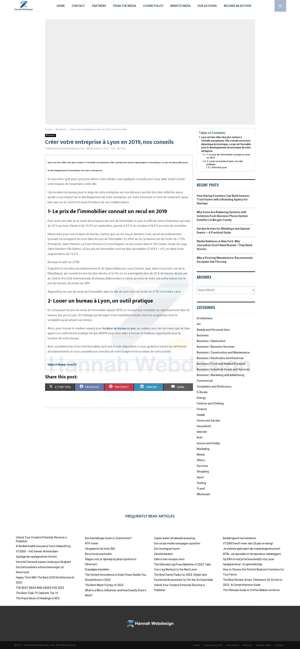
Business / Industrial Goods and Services (223, 369)
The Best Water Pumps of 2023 (104, 585)
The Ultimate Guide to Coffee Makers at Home (251, 590)
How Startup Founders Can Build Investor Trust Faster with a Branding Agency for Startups (223, 199)
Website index (180, 5)
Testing (201, 483)
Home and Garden (208, 420)
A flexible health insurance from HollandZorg (43, 546)
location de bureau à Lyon (119, 328)
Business (50, 135)
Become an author (237, 5)
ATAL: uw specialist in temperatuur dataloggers (252, 553)
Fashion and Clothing (210, 403)
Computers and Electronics (214, 386)
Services (202, 465)
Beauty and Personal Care (213, 329)
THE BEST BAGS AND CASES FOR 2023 (40, 587)
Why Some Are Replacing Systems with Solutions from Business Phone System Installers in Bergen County (222, 216)
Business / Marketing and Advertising (220, 375)
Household (204, 426)
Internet (201, 431)
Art (198, 324)
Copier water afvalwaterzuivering (174, 538)
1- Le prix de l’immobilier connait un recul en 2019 (228, 156)
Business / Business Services (215, 346)
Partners (99, 5)
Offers (201, 460)
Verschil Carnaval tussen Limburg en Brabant (43, 561)
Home (61, 5)
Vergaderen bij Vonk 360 (100, 548)
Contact (78, 5)
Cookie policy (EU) (213, 645)
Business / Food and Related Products (221, 363)
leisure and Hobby (208, 443)
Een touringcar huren (167, 548)
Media (201, 454)
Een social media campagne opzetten (177, 543)
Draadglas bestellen (97, 569)
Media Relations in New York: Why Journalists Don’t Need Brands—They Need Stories (224, 245)
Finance (202, 409)
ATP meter (91, 543)
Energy (201, 397)
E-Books (202, 392)
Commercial (205, 380)
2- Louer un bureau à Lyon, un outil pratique (225, 163)
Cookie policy (153, 5)
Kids (200, 437)
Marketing (203, 448)
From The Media (124, 5)
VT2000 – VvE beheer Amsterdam (37, 551)
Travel (201, 488)
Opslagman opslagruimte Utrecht (36, 556)
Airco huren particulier (98, 553)
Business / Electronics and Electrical (220, 358)
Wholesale (203, 494)
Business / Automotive (211, 341)
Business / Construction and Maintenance (223, 352)
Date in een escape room (169, 559)
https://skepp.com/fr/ (62, 364)
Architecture (205, 318)
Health (201, 414)
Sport (200, 477)
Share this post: (219, 167)
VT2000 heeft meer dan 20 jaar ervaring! (248, 543)
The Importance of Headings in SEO (37, 598)
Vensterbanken (163, 553)
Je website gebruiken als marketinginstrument (251, 548)
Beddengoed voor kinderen (239, 538)
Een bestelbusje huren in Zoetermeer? (108, 538)
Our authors (207, 5)
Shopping (203, 471)
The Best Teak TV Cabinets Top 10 (37, 593)
